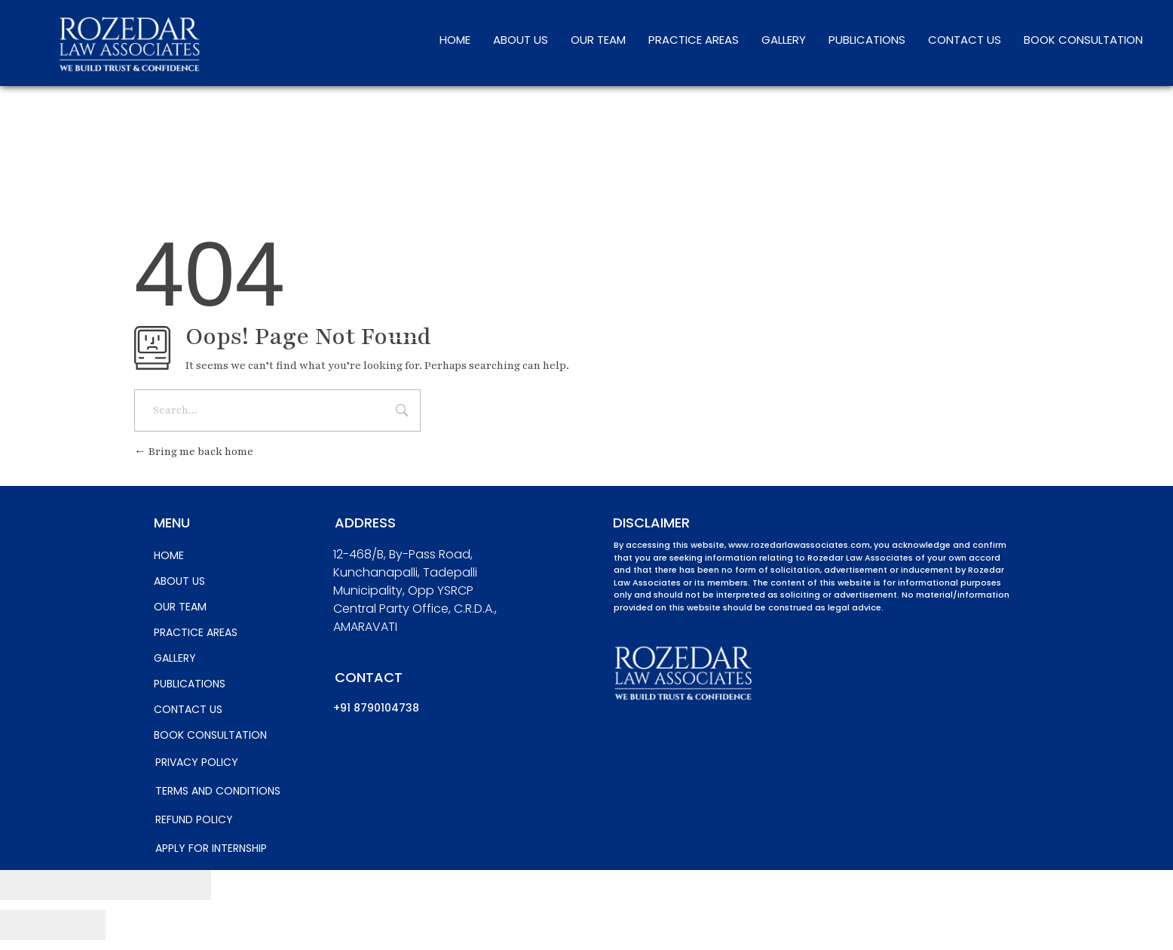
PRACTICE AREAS (693, 40)
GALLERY (783, 40)
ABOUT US (520, 40)
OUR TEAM (598, 40)
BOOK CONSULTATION (1083, 40)
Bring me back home (193, 451)
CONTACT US (964, 40)
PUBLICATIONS (866, 40)
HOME (454, 40)
